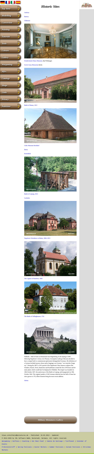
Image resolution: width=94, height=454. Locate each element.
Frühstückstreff (8, 447)
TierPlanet (69, 441)
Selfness (15, 441)
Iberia (26, 149)
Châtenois (27, 20)
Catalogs (6, 78)
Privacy (5, 99)
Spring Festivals (25, 447)
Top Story (6, 8)
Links (4, 92)
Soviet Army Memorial (31, 65)
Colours (5, 50)
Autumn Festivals (73, 447)
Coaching (25, 441)
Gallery (5, 57)
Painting (6, 29)
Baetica (26, 16)
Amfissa (26, 12)
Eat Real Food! (38, 441)
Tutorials (6, 36)
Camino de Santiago (55, 441)
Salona (26, 380)
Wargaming (7, 64)
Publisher (6, 106)
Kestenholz (27, 153)
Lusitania (27, 198)
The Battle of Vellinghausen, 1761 (34, 316)
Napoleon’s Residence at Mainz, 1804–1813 (37, 238)
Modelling (6, 15)
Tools (4, 43)
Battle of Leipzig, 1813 (31, 194)
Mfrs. (4, 71)
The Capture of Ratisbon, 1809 (33, 278)
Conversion (7, 22)
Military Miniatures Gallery (50, 420)
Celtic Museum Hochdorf (31, 145)
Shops (4, 85)
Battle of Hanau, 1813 (30, 105)
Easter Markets (40, 447)
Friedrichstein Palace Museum (33, 61)
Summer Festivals (56, 447)
